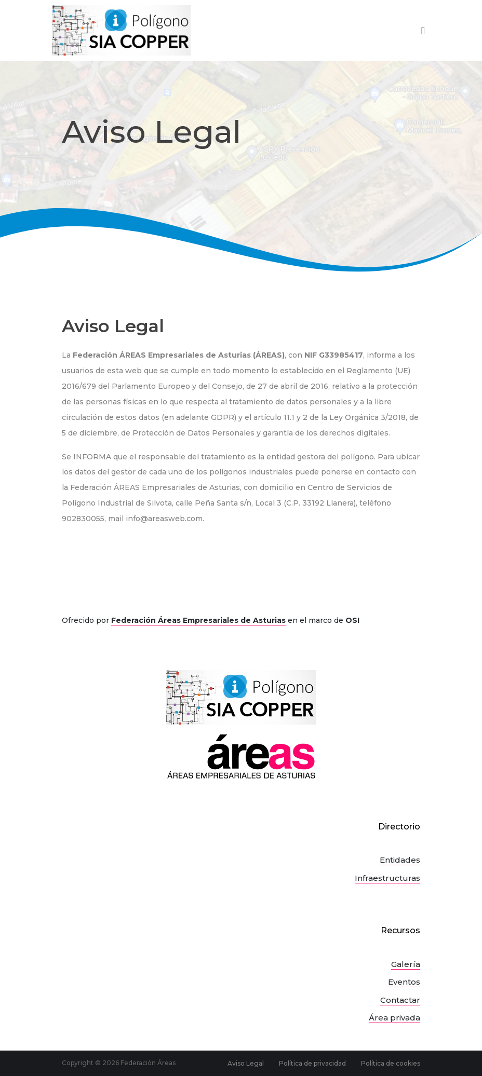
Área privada (394, 1018)
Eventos (404, 982)
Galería (405, 964)
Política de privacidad (312, 1063)
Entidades (400, 860)
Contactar (400, 1000)
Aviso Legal (245, 1063)
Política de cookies (390, 1063)
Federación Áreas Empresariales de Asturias (198, 620)
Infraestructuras (387, 878)
